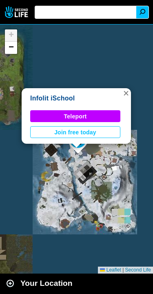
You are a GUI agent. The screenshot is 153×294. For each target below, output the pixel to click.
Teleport (75, 116)
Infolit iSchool (52, 98)
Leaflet (110, 270)
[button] (126, 93)
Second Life (17, 12)
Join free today (75, 132)
